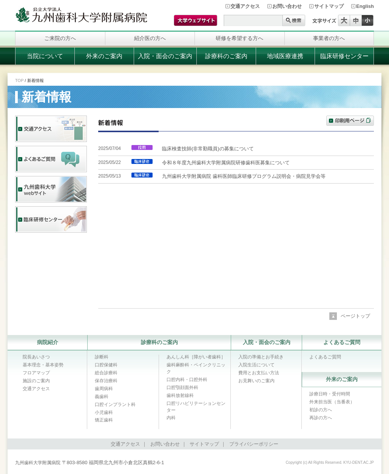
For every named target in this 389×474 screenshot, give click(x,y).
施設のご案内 (36, 380)
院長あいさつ (36, 357)
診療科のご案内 (226, 56)
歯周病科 (104, 388)
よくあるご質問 (341, 342)
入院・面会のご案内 (165, 56)
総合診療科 (106, 372)
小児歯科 (104, 412)
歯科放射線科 (180, 395)
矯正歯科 (104, 420)
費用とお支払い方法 (258, 372)
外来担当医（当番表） (332, 402)
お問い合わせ (287, 6)
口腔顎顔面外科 (182, 387)
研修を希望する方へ (239, 38)
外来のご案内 (104, 56)
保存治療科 (106, 380)
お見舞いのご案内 (256, 380)
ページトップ (355, 316)
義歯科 (101, 396)
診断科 (101, 357)
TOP (19, 80)
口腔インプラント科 (115, 404)
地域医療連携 (285, 56)
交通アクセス (245, 6)
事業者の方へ (329, 38)
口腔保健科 (106, 364)
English (365, 6)
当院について (45, 56)
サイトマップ (329, 6)
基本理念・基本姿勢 (43, 364)
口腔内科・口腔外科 (187, 379)
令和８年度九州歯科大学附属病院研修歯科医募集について (226, 162)
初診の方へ (320, 409)
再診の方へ (320, 417)
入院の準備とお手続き (261, 357)
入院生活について (256, 364)
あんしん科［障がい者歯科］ (196, 357)
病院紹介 (47, 342)
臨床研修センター (344, 56)
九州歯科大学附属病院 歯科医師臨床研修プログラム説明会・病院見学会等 (244, 176)
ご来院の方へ (60, 38)
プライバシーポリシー (253, 444)
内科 (171, 417)
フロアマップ (36, 372)
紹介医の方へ (150, 38)
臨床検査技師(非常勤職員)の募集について (208, 148)
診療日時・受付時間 (329, 394)
